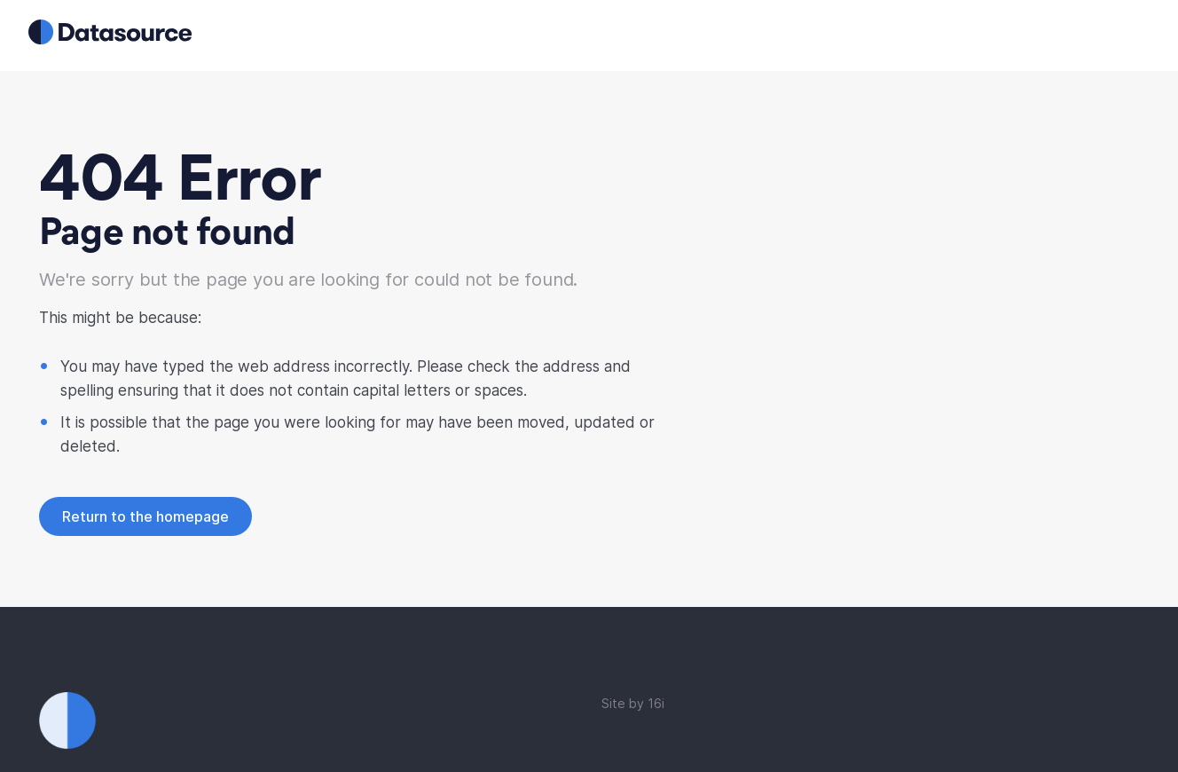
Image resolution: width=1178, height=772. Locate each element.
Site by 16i (632, 703)
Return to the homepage (145, 516)
